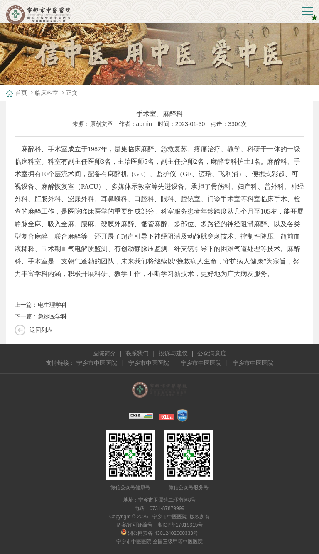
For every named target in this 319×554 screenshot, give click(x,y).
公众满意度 (211, 353)
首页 (21, 92)
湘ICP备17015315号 (180, 525)
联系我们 (137, 353)
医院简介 (104, 353)
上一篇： (41, 304)
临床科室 (46, 92)
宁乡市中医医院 (96, 362)
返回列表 (41, 330)
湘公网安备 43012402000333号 (159, 533)
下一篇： (41, 316)
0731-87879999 (167, 508)
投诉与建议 (173, 353)
